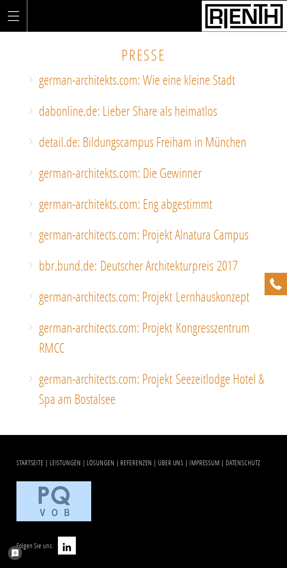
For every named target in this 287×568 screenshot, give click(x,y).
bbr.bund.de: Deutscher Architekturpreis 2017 (138, 265)
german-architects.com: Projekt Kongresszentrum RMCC (144, 337)
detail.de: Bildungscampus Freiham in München (142, 142)
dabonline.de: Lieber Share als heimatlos (128, 111)
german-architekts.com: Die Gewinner (120, 173)
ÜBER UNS (170, 462)
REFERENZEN (136, 462)
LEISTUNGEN (65, 462)
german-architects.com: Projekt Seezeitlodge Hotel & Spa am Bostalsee (151, 389)
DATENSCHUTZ (243, 462)
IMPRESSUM (204, 462)
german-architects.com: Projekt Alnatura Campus (144, 234)
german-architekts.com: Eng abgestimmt (125, 204)
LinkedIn (67, 546)
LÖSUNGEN (100, 462)
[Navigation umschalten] (13, 16)
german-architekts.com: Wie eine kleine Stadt (137, 80)
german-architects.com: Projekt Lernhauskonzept (144, 296)
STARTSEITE (30, 462)
